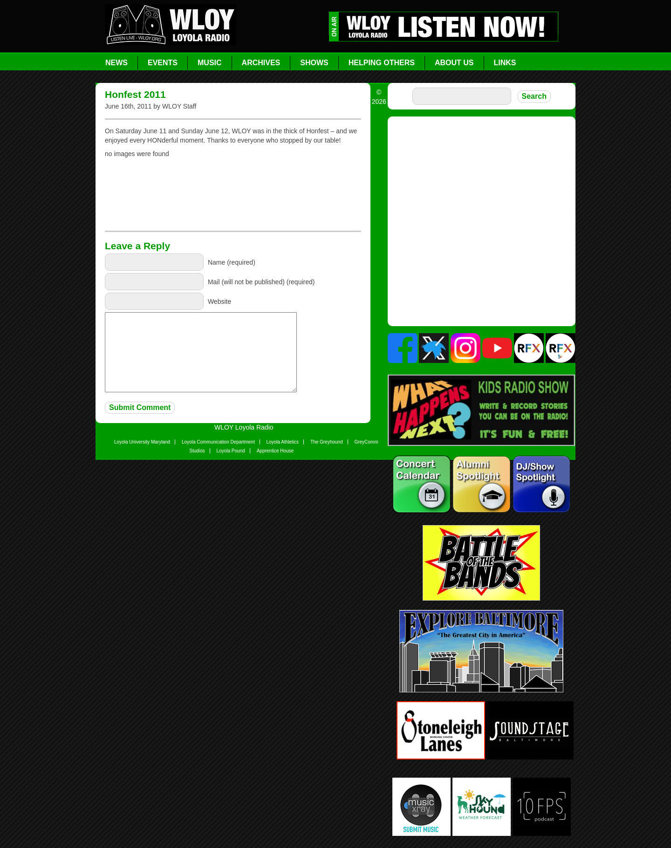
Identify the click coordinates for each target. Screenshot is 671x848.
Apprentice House (275, 450)
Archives (261, 63)
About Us (454, 63)
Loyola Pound (231, 450)
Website (219, 301)
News (116, 63)
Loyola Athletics (283, 442)
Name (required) (231, 262)
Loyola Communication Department (218, 442)
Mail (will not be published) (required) (261, 282)
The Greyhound (326, 442)
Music (210, 63)
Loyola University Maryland (142, 442)
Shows (314, 63)
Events (163, 63)
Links (505, 63)
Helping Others (382, 63)
